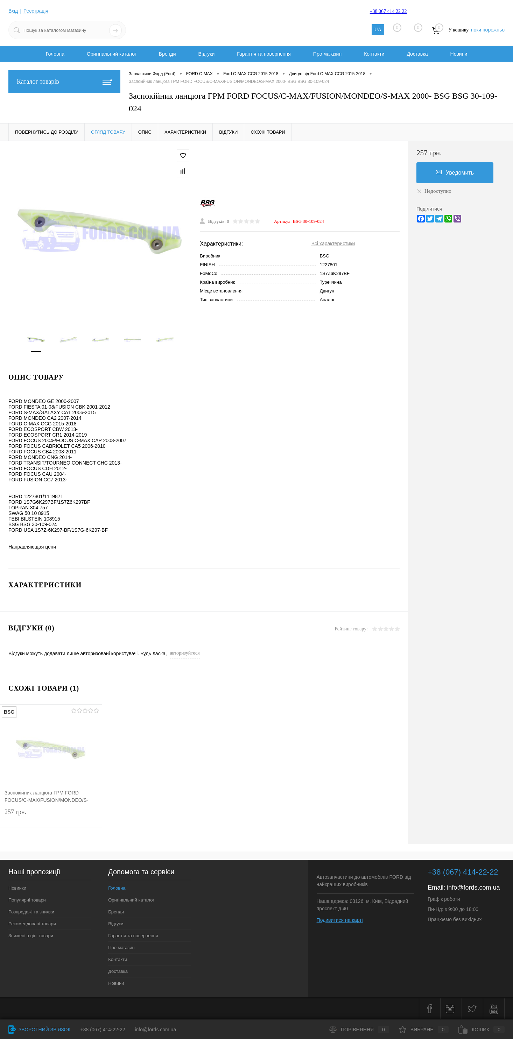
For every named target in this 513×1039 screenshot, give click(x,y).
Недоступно (433, 191)
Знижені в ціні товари (30, 936)
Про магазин (327, 54)
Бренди (167, 54)
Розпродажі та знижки (31, 912)
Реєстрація (35, 11)
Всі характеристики (333, 244)
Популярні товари (27, 900)
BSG (324, 256)
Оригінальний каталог (111, 54)
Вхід (13, 11)
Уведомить (455, 172)
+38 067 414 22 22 (388, 11)
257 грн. (51, 817)
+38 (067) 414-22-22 (102, 1029)
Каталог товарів (64, 81)
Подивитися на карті (340, 920)
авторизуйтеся (185, 653)
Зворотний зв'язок (39, 1029)
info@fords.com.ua (473, 887)
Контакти (374, 54)
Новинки (17, 888)
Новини (459, 54)
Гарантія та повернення (264, 54)
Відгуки (206, 54)
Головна (55, 54)
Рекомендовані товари (32, 924)
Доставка (417, 54)
